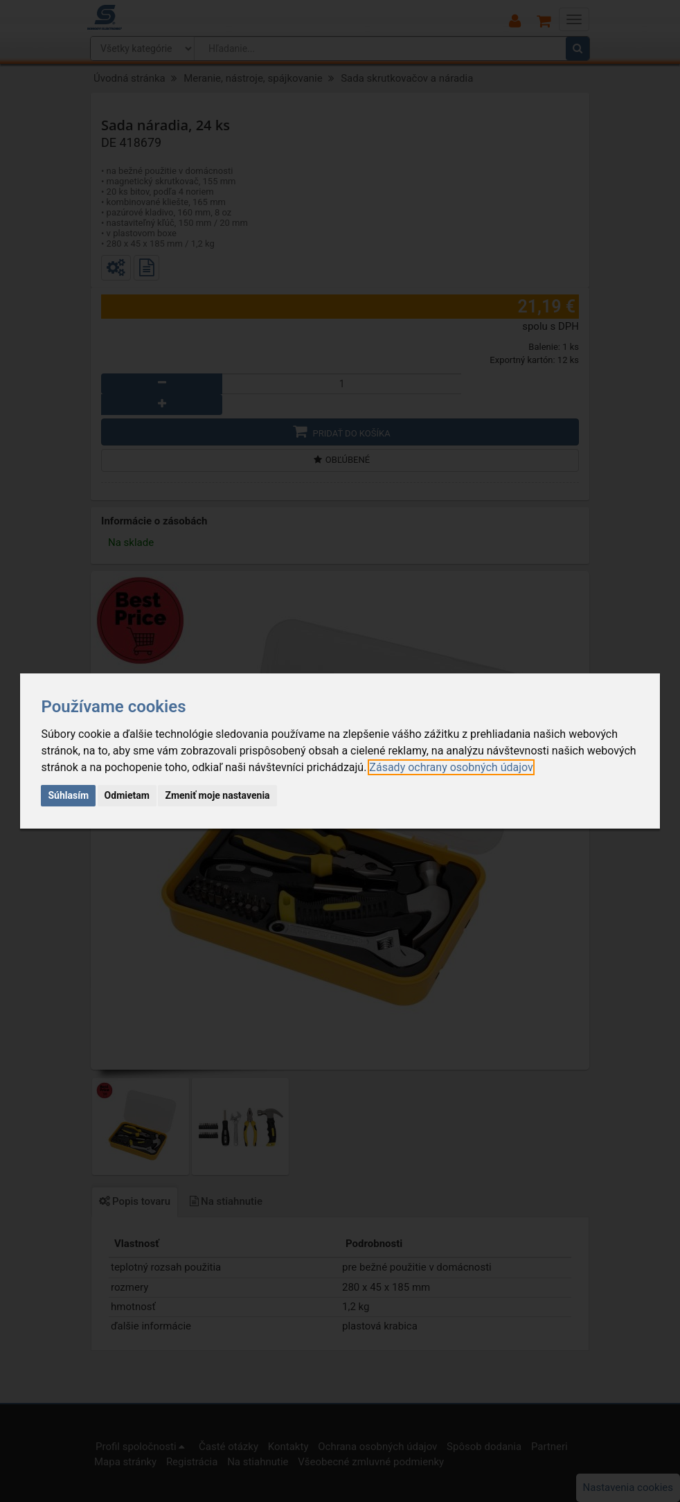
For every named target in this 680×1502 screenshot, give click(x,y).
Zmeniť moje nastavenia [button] (217, 795)
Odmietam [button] (127, 795)
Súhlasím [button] (68, 795)
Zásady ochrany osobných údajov (451, 767)
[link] (451, 767)
